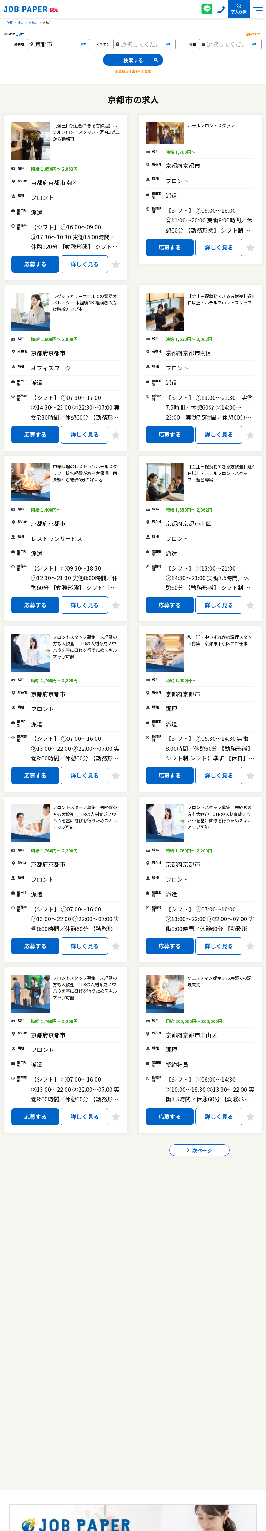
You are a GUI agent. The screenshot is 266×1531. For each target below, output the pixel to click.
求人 (21, 23)
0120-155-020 (221, 9)
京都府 (33, 23)
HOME (8, 23)
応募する (35, 264)
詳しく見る (84, 264)
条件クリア (253, 34)
